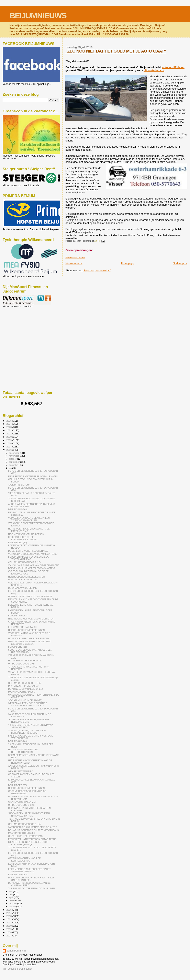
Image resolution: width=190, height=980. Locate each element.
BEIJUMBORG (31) (17, 647)
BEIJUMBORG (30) (17, 785)
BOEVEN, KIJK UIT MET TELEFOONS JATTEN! (31, 568)
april (11, 897)
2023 (9, 427)
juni (11, 891)
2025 (9, 420)
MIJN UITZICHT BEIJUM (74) (22, 579)
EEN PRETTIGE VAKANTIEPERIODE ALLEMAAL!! (33, 476)
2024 (9, 423)
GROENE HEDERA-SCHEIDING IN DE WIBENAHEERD (27, 792)
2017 (9, 446)
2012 (9, 919)
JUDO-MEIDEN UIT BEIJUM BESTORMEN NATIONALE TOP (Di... (29, 814)
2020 (9, 436)
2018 (9, 443)
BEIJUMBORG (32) (17, 542)
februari (13, 903)
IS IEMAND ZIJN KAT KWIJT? (22, 627)
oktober (13, 459)
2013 (9, 916)
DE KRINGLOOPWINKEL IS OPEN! (25, 689)
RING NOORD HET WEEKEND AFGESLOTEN (31, 618)
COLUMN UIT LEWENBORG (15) (24, 824)
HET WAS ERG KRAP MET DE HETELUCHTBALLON (23, 750)
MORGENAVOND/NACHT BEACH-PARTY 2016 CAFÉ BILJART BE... (31, 878)
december (14, 453)
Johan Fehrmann (16, 950)
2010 (9, 925)
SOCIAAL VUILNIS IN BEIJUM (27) (25, 700)
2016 (9, 449)
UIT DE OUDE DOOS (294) (21, 663)
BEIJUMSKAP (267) (17, 615)
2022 (9, 430)
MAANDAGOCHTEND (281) (21, 692)
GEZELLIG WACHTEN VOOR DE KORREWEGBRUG (24, 859)
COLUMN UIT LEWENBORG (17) (24, 562)
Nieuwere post (73, 263)
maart (12, 900)
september (14, 462)
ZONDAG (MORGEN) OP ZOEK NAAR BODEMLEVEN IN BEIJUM (27, 731)
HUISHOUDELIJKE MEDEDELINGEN (26, 577)
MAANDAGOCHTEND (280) (21, 833)
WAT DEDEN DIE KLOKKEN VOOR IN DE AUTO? (32, 827)
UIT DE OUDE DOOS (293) (21, 805)
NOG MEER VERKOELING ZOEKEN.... (27, 534)
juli (10, 468)
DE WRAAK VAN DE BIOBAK (22, 588)
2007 (9, 935)
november (14, 456)
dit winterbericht (154, 70)
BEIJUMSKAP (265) (17, 874)
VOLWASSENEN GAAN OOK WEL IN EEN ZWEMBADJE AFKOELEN (29, 519)
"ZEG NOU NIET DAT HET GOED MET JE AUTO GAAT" (115, 51)
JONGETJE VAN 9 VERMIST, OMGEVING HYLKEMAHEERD (28, 720)
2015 (9, 909)
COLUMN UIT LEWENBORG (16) (24, 683)
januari (12, 906)
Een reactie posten (75, 257)
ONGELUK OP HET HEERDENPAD (25, 836)
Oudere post (180, 263)
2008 (9, 932)
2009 (9, 929)
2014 (9, 913)
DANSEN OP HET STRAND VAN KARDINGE (30, 596)
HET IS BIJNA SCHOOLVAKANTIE (25, 660)
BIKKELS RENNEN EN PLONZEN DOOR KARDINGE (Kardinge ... (28, 843)
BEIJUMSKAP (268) (17, 509)
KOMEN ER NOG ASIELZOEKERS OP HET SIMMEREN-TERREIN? (29, 870)
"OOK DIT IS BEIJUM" (19, 484)
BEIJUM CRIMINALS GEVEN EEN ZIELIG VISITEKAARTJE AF (28, 558)
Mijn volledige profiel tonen (17, 968)
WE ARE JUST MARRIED (20, 771)
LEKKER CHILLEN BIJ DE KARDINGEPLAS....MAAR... (23, 538)
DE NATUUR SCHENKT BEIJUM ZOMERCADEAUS (33, 830)
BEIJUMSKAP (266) (17, 741)
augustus (14, 465)
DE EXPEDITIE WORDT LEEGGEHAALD (28, 551)
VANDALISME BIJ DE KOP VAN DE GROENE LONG (33, 565)
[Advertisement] (21, 330)
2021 (9, 433)
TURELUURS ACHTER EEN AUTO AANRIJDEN (31, 888)
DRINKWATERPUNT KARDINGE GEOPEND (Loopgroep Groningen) (30, 642)
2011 (9, 922)
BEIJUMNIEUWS (38, 15)
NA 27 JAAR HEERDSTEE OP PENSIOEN (28, 638)
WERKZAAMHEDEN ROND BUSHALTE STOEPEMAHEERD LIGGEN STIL (27, 704)
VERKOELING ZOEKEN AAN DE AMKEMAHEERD (32, 554)
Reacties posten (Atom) (97, 270)
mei (11, 894)
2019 (9, 440)
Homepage (127, 263)
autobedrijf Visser (173, 67)
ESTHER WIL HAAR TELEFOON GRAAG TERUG (32, 839)
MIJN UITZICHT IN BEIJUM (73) (23, 686)
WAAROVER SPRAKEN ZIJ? (22, 802)
